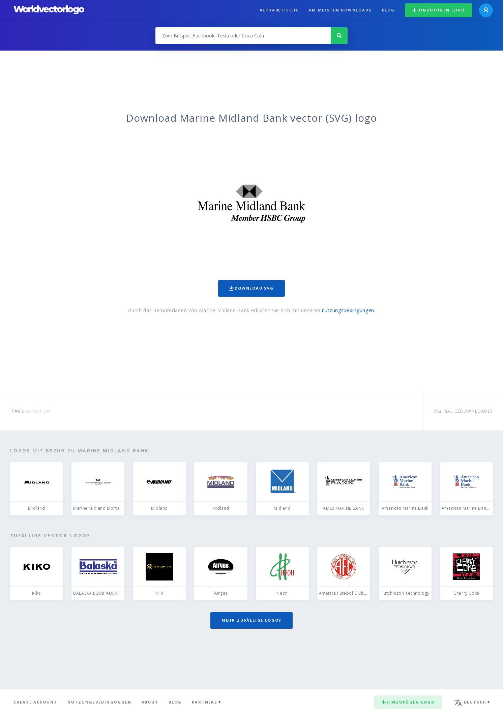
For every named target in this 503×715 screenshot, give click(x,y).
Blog (388, 9)
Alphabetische (279, 9)
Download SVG (251, 288)
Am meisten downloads (340, 9)
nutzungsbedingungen (348, 310)
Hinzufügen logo (438, 9)
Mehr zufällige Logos (251, 620)
